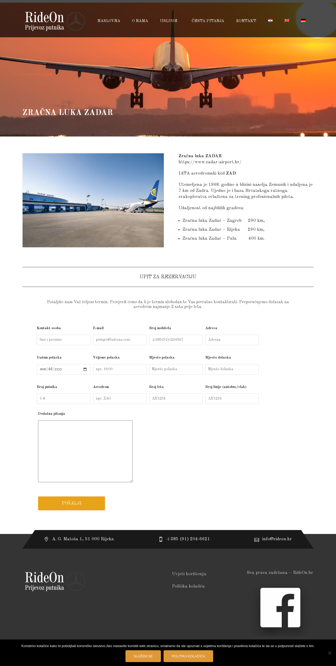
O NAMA (140, 21)
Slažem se (143, 656)
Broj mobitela (176, 335)
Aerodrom (119, 394)
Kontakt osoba (63, 335)
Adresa (232, 335)
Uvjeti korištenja (189, 574)
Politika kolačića (188, 586)
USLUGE (169, 21)
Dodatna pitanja (168, 448)
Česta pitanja (208, 21)
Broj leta (176, 394)
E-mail (119, 335)
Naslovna (108, 21)
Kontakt (246, 21)
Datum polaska (63, 365)
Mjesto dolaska (232, 365)
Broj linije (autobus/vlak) (232, 394)
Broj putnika (63, 394)
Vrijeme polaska (119, 365)
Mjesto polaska (176, 365)
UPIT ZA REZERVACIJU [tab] (168, 277)
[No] (329, 652)
